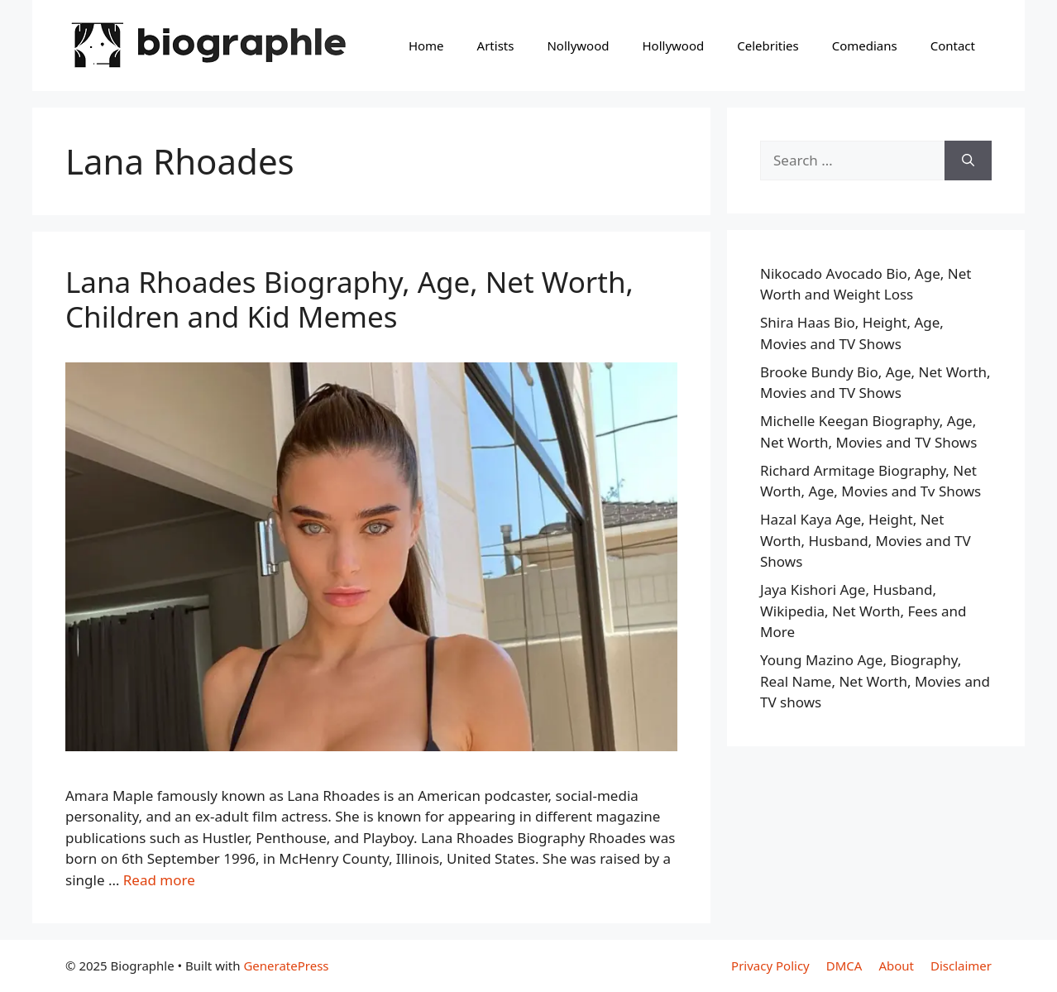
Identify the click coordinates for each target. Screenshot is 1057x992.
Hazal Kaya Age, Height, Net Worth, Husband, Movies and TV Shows (865, 540)
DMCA (844, 965)
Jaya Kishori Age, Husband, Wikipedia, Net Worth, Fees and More (863, 610)
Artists (495, 45)
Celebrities (768, 45)
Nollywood (578, 45)
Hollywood (673, 45)
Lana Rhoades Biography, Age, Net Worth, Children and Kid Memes (349, 299)
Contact (952, 45)
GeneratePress (285, 965)
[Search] (968, 160)
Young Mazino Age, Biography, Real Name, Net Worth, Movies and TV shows (875, 681)
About (896, 965)
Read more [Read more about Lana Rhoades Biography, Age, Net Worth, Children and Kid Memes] (159, 879)
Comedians (864, 45)
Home (426, 45)
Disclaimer (961, 965)
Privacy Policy (770, 965)
